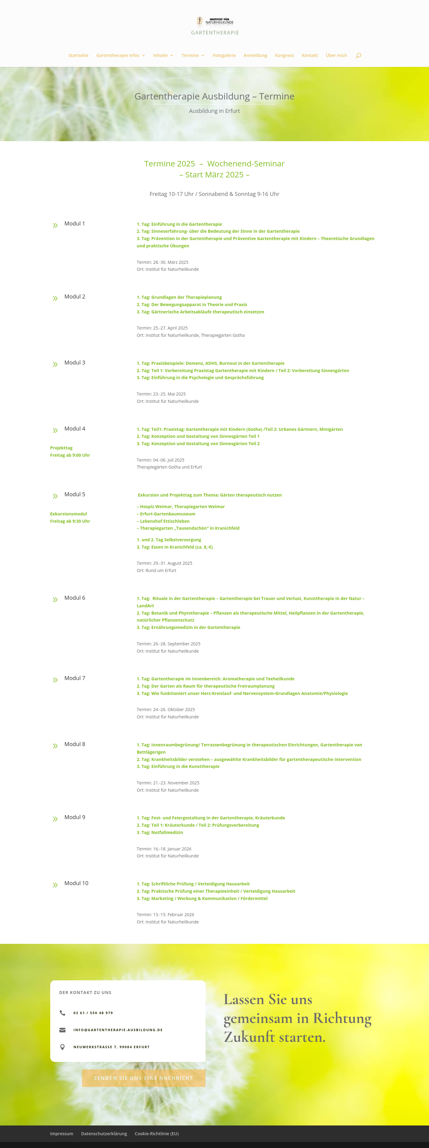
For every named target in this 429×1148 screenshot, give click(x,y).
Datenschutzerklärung (104, 1133)
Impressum (61, 1133)
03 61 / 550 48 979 (93, 1012)
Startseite (78, 55)
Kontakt (310, 55)
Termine (190, 55)
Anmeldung (255, 55)
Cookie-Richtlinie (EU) (157, 1133)
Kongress (284, 55)
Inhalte (160, 55)
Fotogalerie (224, 55)
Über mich (336, 55)
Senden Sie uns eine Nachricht (143, 1091)
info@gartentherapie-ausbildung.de (118, 1030)
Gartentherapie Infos (117, 55)
